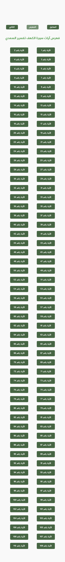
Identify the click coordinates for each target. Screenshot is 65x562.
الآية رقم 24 (19, 151)
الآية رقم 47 (45, 261)
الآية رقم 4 (19, 59)
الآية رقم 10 (19, 87)
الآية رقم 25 (45, 160)
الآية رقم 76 (19, 390)
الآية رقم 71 (46, 371)
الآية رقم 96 (19, 481)
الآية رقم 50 (19, 270)
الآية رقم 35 (45, 206)
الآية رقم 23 (45, 151)
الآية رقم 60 (19, 316)
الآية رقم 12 (19, 96)
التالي (12, 27)
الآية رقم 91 (46, 463)
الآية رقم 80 (19, 408)
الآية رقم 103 (46, 518)
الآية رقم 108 (19, 537)
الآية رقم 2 (19, 50)
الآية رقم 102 (19, 509)
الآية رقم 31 (46, 188)
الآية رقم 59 (45, 316)
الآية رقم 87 (45, 445)
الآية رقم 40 (19, 225)
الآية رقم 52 (19, 280)
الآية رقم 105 (46, 527)
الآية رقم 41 (46, 234)
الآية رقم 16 (19, 114)
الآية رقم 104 (19, 518)
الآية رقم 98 (19, 491)
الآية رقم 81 (46, 417)
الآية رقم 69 (45, 362)
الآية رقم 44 (19, 243)
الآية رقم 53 (45, 289)
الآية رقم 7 (46, 78)
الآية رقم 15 (46, 114)
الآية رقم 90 (19, 454)
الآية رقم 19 (46, 133)
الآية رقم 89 (45, 454)
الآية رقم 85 (45, 436)
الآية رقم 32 (19, 188)
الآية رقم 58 (19, 307)
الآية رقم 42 (19, 234)
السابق (53, 27)
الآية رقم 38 (19, 215)
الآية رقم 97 (45, 491)
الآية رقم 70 (19, 362)
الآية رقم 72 (19, 371)
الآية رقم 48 (19, 261)
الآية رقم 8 (19, 78)
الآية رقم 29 (45, 179)
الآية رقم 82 (19, 417)
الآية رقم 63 (45, 335)
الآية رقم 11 (46, 96)
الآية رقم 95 (45, 481)
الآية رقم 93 (45, 472)
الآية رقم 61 (46, 325)
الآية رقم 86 (19, 436)
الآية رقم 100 (19, 500)
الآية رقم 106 (19, 527)
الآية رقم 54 (19, 289)
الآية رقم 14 (19, 105)
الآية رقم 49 (45, 270)
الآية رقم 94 (19, 472)
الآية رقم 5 (46, 69)
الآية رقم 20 (19, 133)
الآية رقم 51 (46, 280)
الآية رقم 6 (19, 69)
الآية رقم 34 (19, 197)
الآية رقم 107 (46, 537)
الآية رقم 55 (45, 298)
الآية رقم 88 (19, 445)
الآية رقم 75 (45, 390)
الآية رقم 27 (45, 170)
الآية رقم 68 (19, 353)
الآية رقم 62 (19, 325)
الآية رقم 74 (19, 381)
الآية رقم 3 (46, 59)
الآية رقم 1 (46, 50)
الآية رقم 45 (45, 252)
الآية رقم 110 (19, 546)
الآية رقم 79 (45, 408)
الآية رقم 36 (19, 206)
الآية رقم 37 (45, 215)
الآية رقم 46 (19, 252)
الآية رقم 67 (45, 353)
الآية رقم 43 (45, 243)
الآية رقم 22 (19, 142)
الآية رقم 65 (45, 344)
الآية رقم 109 (46, 546)
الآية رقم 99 (45, 500)
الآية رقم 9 (46, 87)
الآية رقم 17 (46, 124)
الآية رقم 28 (19, 170)
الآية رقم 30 (19, 179)
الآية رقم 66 (19, 344)
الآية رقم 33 (45, 197)
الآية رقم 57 (45, 307)
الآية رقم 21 (46, 142)
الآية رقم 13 (46, 105)
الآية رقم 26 (19, 160)
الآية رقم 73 (45, 381)
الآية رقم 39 (45, 225)
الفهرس (32, 27)
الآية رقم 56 (19, 298)
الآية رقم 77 (45, 399)
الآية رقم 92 (19, 463)
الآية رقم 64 (19, 335)
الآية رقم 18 (19, 124)
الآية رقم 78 (19, 399)
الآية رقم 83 (45, 426)
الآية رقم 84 (19, 426)
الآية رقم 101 (46, 509)
